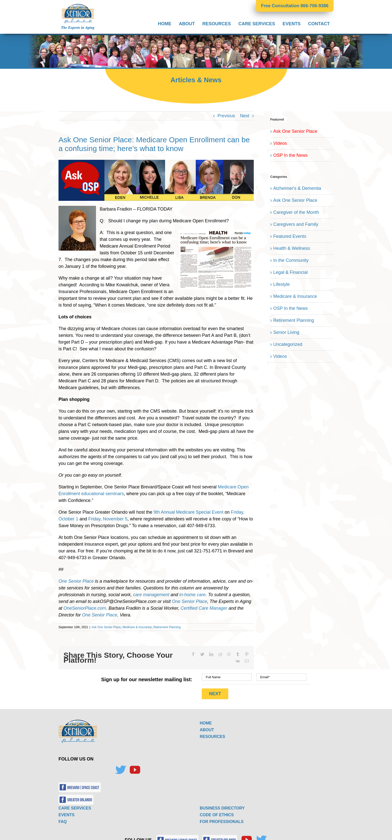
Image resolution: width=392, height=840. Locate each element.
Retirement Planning (166, 627)
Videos (280, 143)
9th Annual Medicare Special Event (188, 512)
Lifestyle (281, 284)
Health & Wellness (291, 248)
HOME (206, 721)
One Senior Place (76, 581)
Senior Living (286, 332)
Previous (226, 115)
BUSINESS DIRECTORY (222, 806)
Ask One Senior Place (106, 627)
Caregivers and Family (295, 224)
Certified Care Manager (203, 608)
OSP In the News (290, 155)
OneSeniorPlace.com (85, 608)
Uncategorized (287, 344)
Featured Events (289, 236)
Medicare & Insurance (137, 627)
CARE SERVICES (74, 806)
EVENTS (66, 812)
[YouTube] (135, 768)
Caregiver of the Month (296, 212)
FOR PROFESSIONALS (222, 819)
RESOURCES (212, 734)
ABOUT (207, 727)
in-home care (192, 594)
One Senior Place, (100, 614)
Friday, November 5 (108, 518)
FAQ (62, 819)
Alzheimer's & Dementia (297, 188)
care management (151, 594)
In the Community (290, 260)
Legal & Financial (290, 272)
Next (244, 115)
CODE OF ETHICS (217, 812)
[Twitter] (121, 768)
